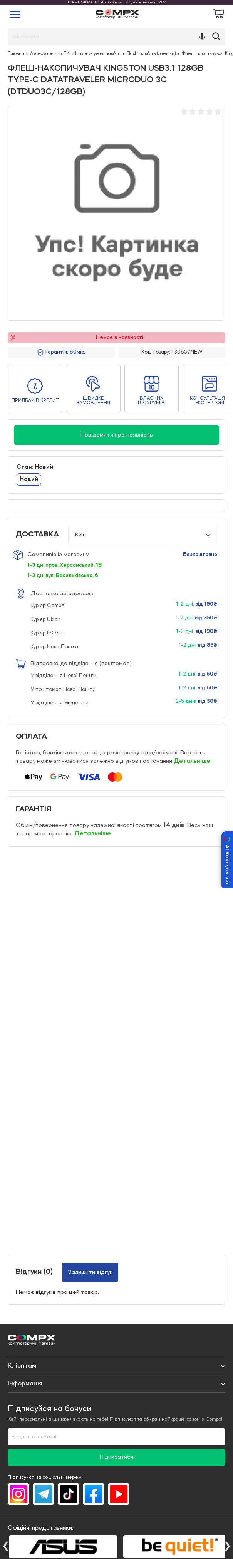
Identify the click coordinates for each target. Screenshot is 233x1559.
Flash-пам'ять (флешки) (151, 53)
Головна (16, 53)
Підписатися (116, 1457)
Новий (29, 479)
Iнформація (25, 1383)
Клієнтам (22, 1365)
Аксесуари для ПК (49, 53)
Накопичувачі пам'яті (98, 53)
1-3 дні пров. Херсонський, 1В (64, 565)
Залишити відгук (90, 1272)
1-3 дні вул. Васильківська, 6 (62, 575)
